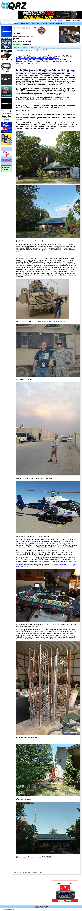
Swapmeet (44, 23)
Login (62, 23)
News (27, 23)
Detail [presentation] (25, 47)
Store (37, 23)
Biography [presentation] (17, 47)
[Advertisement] (32, 891)
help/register (58, 20)
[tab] (17, 47)
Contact (57, 23)
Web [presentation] (40, 47)
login (51, 20)
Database (22, 23)
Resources (51, 23)
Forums (33, 23)
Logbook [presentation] (32, 47)
